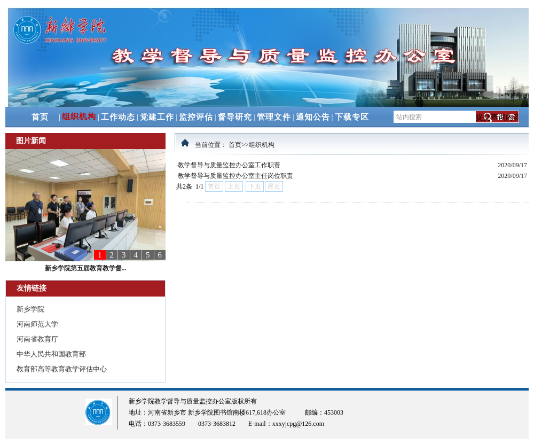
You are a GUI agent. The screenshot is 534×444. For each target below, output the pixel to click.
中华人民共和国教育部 (51, 354)
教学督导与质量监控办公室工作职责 (229, 165)
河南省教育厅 (37, 339)
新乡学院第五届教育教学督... (86, 268)
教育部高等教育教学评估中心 (62, 369)
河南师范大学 (37, 324)
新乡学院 (30, 309)
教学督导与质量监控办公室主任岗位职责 (235, 176)
